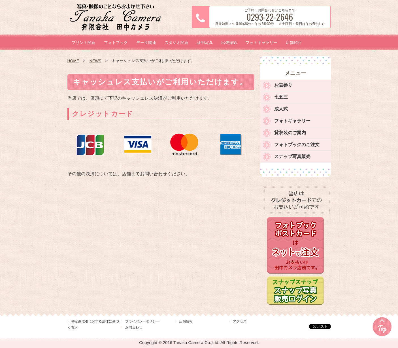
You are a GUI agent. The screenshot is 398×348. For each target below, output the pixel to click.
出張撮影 (229, 42)
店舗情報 (186, 321)
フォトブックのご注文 (297, 144)
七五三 (281, 97)
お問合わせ (133, 327)
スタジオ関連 (176, 42)
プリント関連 (83, 42)
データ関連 (146, 42)
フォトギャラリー (261, 42)
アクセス (239, 321)
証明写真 (205, 42)
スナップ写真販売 (292, 156)
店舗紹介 (294, 42)
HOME (73, 61)
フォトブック (116, 42)
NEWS (95, 61)
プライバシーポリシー (142, 321)
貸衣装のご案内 (290, 132)
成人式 (281, 108)
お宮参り (283, 85)
